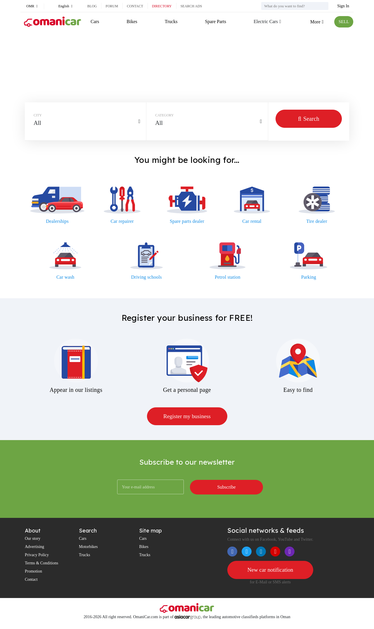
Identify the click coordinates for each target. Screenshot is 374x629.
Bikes (132, 21)
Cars (95, 21)
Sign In (343, 6)
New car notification (270, 570)
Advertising (34, 547)
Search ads (191, 6)
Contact (135, 6)
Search (308, 119)
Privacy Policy (37, 555)
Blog (92, 6)
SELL (343, 21)
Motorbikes (88, 547)
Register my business (187, 416)
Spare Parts (214, 21)
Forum (111, 6)
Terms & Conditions (41, 563)
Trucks (170, 21)
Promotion (33, 571)
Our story (32, 539)
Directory (162, 6)
